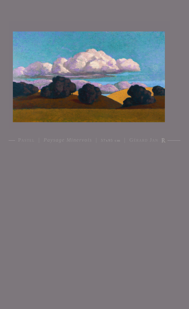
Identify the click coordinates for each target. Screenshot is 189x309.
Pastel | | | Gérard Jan (88, 140)
